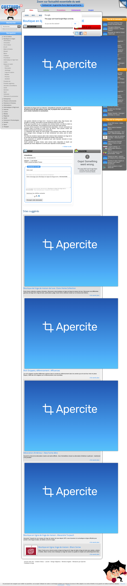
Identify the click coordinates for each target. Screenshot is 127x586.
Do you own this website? (52, 23)
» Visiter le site (66, 146)
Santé (5, 88)
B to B (5, 47)
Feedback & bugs (29, 563)
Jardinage (7, 70)
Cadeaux (6, 55)
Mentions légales (66, 561)
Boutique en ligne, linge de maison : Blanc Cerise (59, 547)
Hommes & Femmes (10, 103)
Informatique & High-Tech (11, 60)
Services (6, 90)
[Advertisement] (48, 31)
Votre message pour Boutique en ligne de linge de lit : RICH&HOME (46, 176)
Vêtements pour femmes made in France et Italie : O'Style (112, 143)
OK (75, 24)
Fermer (68, 585)
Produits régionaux (9, 83)
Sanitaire (7, 79)
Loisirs (5, 62)
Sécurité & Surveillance (10, 85)
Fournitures (7, 58)
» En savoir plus (94, 295)
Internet (6, 109)
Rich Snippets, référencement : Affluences (41, 371)
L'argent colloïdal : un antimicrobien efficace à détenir (112, 148)
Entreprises (7, 99)
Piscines (7, 76)
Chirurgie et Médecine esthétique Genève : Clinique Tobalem (113, 28)
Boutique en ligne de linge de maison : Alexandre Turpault (48, 535)
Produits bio (7, 81)
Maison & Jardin (41, 15)
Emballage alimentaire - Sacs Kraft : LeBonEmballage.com (113, 132)
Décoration (8, 68)
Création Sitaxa (39, 561)
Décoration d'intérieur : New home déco (40, 453)
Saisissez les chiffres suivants (35, 193)
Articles (46, 10)
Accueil (27, 15)
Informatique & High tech (11, 107)
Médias (6, 114)
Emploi (91, 10)
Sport (5, 92)
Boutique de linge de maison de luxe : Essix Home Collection (49, 288)
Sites (31, 10)
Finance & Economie (10, 101)
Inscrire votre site (29, 561)
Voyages (6, 126)
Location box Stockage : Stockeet (112, 109)
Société (6, 122)
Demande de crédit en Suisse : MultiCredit (114, 33)
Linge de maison (9, 72)
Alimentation (7, 40)
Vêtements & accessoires (11, 96)
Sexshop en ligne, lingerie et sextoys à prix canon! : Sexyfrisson (113, 162)
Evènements (76, 10)
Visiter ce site (83, 27)
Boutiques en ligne (34, 15)
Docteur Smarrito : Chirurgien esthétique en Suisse (113, 114)
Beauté (6, 51)
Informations (7, 105)
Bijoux (5, 53)
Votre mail (29, 170)
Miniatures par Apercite (79, 561)
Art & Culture (8, 36)
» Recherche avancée (10, 29)
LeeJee (47, 561)
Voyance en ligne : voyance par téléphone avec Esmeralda (114, 157)
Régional (6, 116)
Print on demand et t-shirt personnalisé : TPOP (112, 152)
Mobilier (7, 74)
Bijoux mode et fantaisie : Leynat (112, 128)
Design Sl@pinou (56, 561)
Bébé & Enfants (8, 49)
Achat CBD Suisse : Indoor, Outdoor (113, 123)
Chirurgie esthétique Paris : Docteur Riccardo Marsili (113, 23)
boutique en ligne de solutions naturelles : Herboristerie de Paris (114, 138)
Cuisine (7, 66)
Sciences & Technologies (11, 120)
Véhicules (6, 94)
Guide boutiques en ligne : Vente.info (113, 166)
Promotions (61, 10)
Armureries (7, 43)
